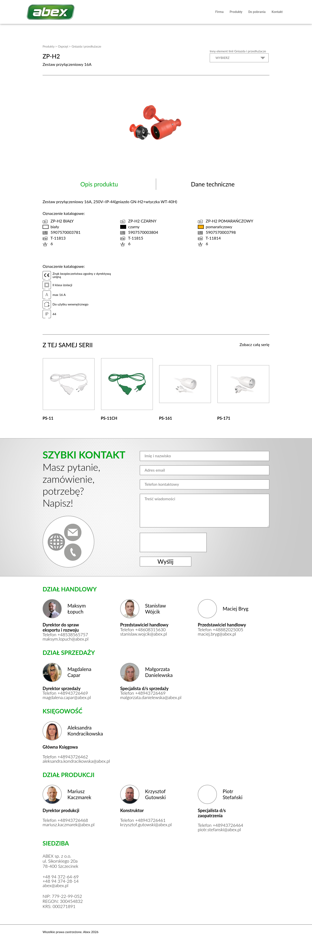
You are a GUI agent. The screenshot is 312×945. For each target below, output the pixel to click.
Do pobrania (257, 12)
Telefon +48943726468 (65, 820)
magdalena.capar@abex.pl (67, 697)
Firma (219, 12)
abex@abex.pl (55, 885)
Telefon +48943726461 (143, 820)
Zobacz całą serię (254, 344)
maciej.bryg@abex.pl (217, 634)
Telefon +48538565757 (65, 634)
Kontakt (277, 12)
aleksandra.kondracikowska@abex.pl (68, 761)
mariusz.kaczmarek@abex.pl (68, 824)
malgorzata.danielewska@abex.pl (145, 697)
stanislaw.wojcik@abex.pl (143, 634)
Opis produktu (99, 184)
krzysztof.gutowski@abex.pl (145, 824)
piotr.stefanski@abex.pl (219, 829)
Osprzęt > (64, 46)
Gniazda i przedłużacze (86, 46)
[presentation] (173, 542)
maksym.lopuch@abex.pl (66, 639)
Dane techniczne (213, 184)
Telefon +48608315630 (143, 629)
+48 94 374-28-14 (61, 881)
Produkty (236, 12)
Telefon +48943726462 (65, 757)
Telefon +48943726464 (220, 825)
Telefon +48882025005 (220, 629)
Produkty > (50, 46)
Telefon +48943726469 (65, 693)
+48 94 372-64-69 (61, 877)
